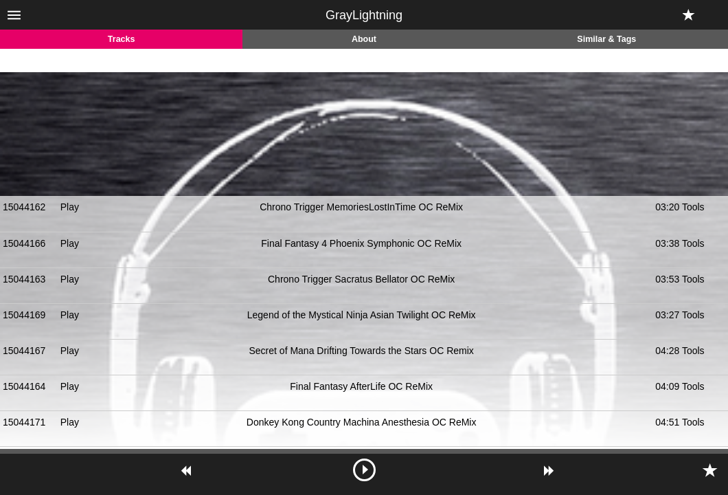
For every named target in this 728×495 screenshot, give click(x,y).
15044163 (24, 279)
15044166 (24, 243)
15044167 (24, 350)
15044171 (24, 422)
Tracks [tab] (121, 39)
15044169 (24, 314)
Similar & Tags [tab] (606, 39)
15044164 (24, 386)
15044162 (24, 206)
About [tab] (364, 39)
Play (69, 206)
